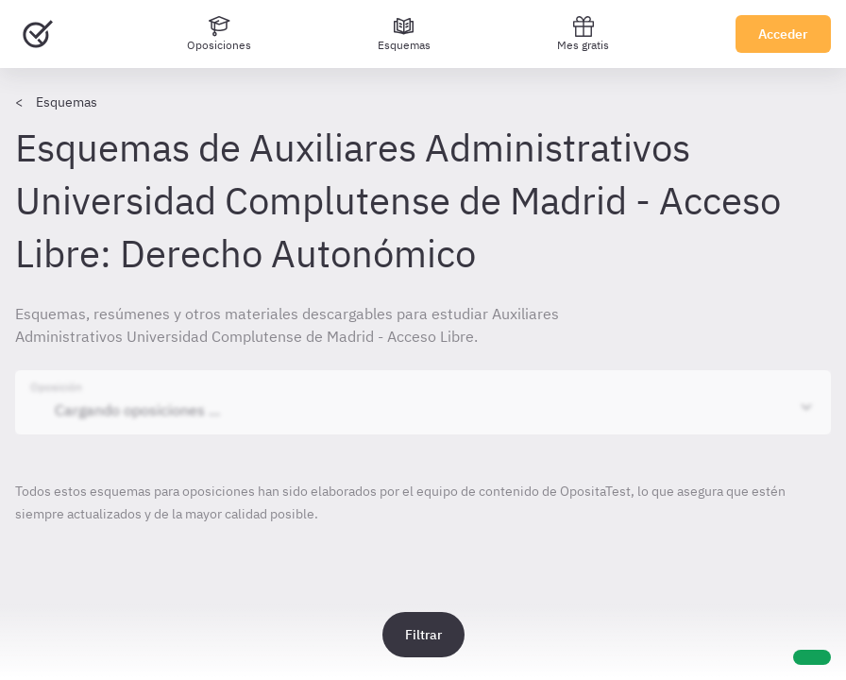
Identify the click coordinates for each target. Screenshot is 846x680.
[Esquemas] (404, 34)
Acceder (783, 34)
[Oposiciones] (219, 34)
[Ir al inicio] (37, 34)
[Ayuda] (812, 657)
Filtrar (423, 634)
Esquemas (66, 102)
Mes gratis (583, 33)
